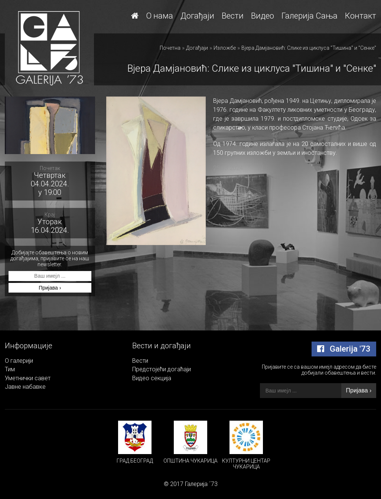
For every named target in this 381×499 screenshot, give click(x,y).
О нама (159, 15)
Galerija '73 (344, 348)
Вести (233, 15)
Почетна (170, 48)
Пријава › (50, 288)
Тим (10, 369)
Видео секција (151, 378)
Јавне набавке (25, 386)
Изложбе (225, 48)
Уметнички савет (28, 378)
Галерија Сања (309, 15)
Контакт (360, 15)
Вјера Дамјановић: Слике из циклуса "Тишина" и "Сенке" (308, 48)
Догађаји (197, 15)
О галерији (19, 360)
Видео (262, 15)
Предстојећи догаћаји (161, 369)
